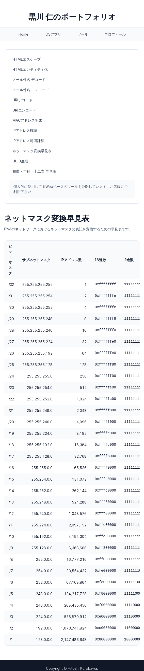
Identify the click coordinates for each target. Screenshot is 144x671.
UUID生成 (20, 161)
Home (23, 34)
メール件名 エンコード (30, 90)
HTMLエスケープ (26, 59)
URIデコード (22, 100)
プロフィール (115, 34)
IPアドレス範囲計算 (28, 140)
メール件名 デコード (28, 79)
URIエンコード (24, 110)
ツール (82, 34)
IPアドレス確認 (24, 130)
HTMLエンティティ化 (30, 69)
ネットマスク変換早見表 (32, 151)
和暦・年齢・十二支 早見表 (34, 171)
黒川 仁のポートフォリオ (72, 16)
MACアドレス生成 (27, 120)
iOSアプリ (53, 34)
